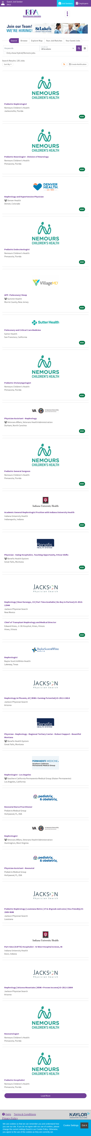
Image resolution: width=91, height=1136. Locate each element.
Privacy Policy (10, 1118)
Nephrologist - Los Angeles (17, 774)
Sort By (7, 64)
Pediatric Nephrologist (15, 104)
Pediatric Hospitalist (14, 1080)
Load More (45, 1095)
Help (6, 1114)
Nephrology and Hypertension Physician (24, 196)
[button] (85, 48)
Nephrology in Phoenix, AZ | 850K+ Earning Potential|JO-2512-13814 (37, 698)
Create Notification (77, 64)
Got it (84, 1125)
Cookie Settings (70, 1125)
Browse (24, 40)
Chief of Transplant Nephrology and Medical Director (30, 622)
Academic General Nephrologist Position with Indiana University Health (39, 512)
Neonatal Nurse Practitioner (18, 806)
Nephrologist (11, 657)
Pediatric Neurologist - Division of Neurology (26, 156)
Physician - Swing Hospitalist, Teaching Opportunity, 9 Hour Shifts (36, 554)
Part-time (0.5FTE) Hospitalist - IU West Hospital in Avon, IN (33, 946)
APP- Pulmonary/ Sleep (15, 295)
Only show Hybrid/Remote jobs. (21, 53)
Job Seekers (65, 3)
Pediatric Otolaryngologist (17, 382)
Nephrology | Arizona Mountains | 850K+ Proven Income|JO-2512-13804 (38, 987)
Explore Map (37, 40)
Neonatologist (11, 1033)
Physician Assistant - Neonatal (19, 868)
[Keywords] (21, 48)
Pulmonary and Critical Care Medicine (22, 330)
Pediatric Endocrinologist (17, 249)
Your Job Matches (54, 40)
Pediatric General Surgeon (17, 471)
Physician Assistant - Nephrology (20, 418)
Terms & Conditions (25, 1114)
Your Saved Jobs (73, 40)
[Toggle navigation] (67, 13)
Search (14, 40)
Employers (82, 3)
